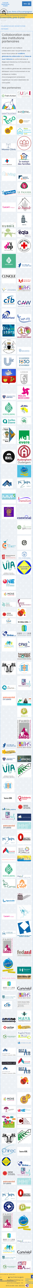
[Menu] (26, 3)
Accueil (3, 20)
